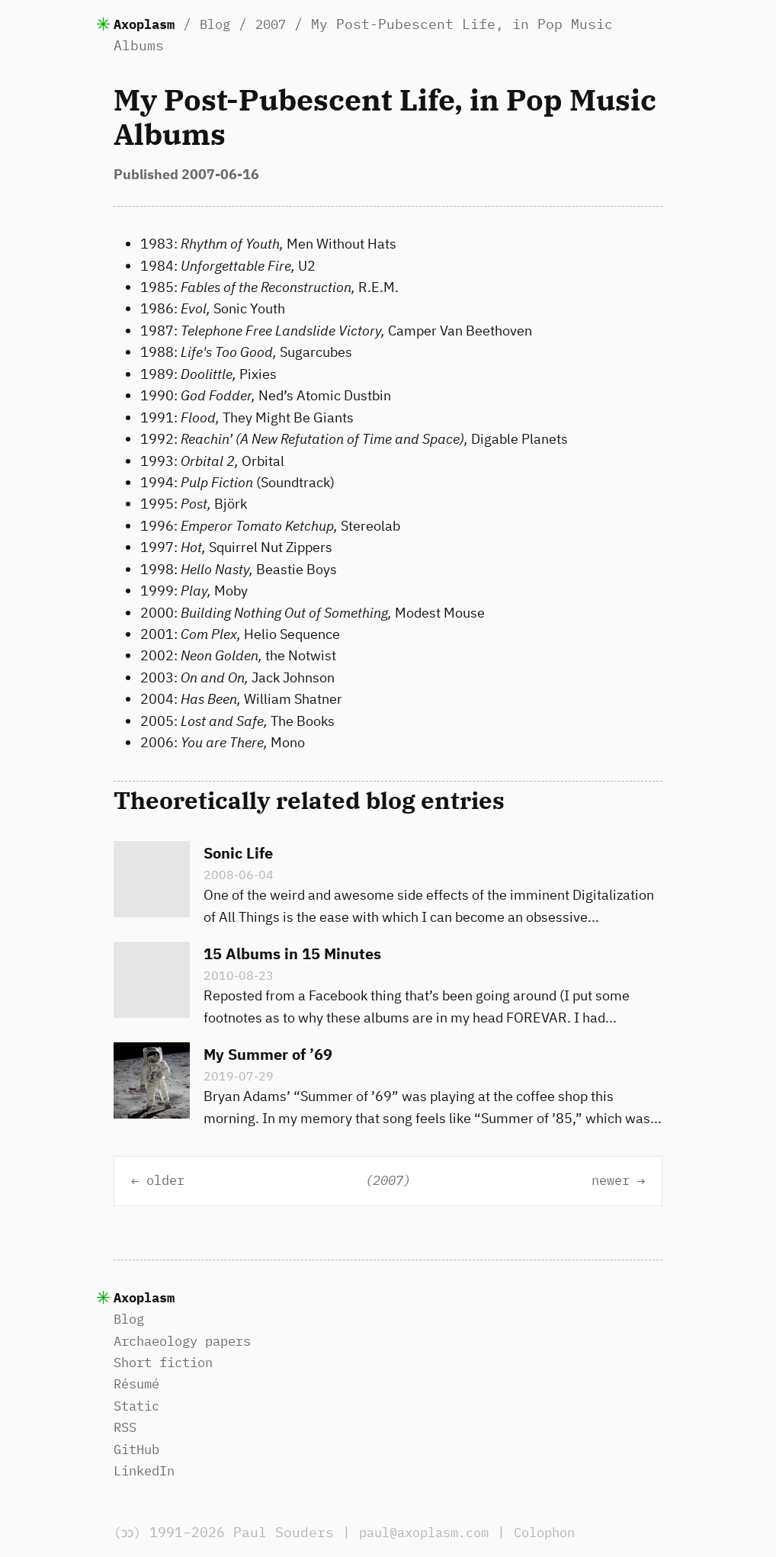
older (169, 1180)
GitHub (139, 1449)
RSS (126, 1427)
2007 (281, 24)
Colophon (565, 1532)
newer (607, 1180)
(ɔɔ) (130, 1532)
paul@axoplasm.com (435, 1532)
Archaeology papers (189, 1341)
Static (139, 1405)
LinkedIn (147, 1470)
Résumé (139, 1383)
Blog (222, 24)
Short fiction (168, 1362)
